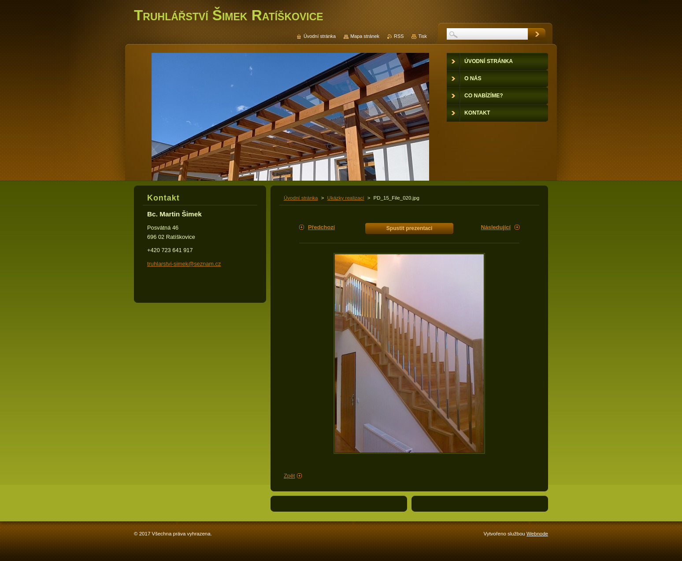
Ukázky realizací (345, 198)
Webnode (537, 533)
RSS (399, 36)
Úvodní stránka (301, 198)
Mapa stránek (364, 36)
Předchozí (321, 227)
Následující (496, 227)
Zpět (289, 475)
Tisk (422, 36)
